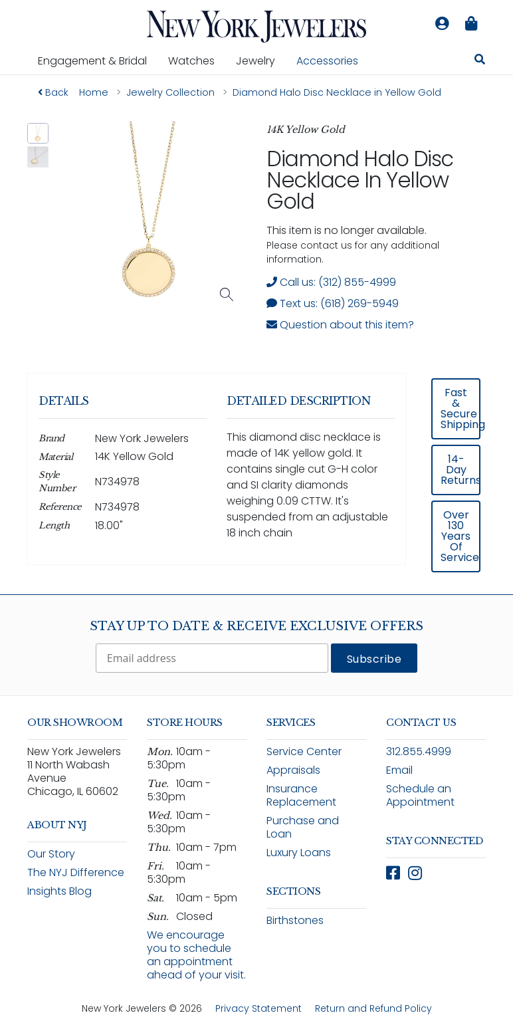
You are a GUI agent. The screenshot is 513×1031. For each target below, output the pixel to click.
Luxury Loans (298, 852)
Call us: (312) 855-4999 (331, 282)
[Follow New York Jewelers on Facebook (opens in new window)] (393, 873)
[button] (38, 133)
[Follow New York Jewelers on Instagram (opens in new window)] (415, 873)
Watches (196, 60)
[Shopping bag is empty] (471, 24)
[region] (256, 478)
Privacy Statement (258, 1008)
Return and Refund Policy (373, 1008)
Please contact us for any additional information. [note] (352, 252)
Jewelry (261, 60)
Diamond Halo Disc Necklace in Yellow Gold (359, 180)
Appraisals (293, 770)
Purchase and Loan (302, 827)
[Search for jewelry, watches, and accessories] (480, 61)
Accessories (327, 60)
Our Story (51, 853)
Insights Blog (59, 891)
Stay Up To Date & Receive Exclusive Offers (256, 626)
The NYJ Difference (75, 872)
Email (399, 770)
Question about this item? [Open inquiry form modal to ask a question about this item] (340, 324)
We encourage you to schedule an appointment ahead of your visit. (196, 954)
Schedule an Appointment (420, 795)
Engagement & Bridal (97, 60)
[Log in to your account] (442, 24)
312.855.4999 (418, 751)
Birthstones (295, 920)
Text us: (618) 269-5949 (332, 303)
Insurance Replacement (301, 795)
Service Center (304, 751)
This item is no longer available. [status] (346, 230)
